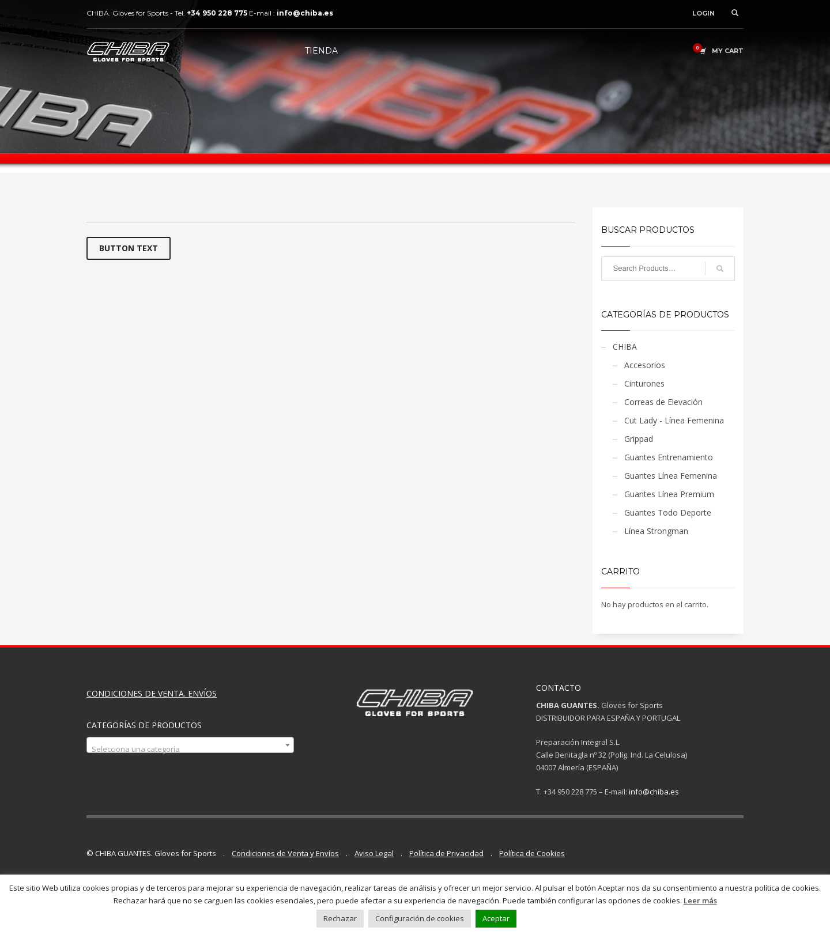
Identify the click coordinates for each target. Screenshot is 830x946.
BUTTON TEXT (128, 248)
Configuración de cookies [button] (419, 918)
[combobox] (190, 745)
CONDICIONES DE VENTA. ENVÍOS (151, 693)
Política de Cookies (532, 853)
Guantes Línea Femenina (670, 475)
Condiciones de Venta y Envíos (285, 853)
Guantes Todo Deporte (667, 512)
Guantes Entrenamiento (668, 457)
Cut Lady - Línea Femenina (674, 420)
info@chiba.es (654, 791)
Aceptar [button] (496, 918)
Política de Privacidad (446, 853)
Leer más (700, 900)
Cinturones (644, 383)
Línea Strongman (656, 530)
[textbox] (190, 749)
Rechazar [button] (340, 918)
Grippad (638, 438)
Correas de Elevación (663, 401)
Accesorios (644, 365)
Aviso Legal (374, 853)
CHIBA (625, 346)
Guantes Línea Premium (669, 494)
